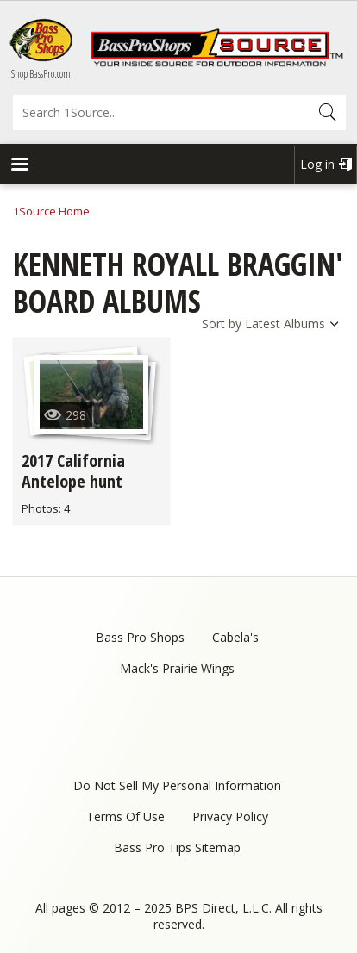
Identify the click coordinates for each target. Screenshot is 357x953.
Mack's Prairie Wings (177, 668)
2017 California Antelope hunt (73, 471)
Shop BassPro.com (41, 73)
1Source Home (51, 211)
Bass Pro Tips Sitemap (177, 847)
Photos (40, 508)
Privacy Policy (230, 816)
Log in (317, 164)
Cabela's (235, 637)
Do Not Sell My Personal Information (177, 785)
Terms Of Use (125, 816)
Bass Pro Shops (140, 637)
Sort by (221, 323)
